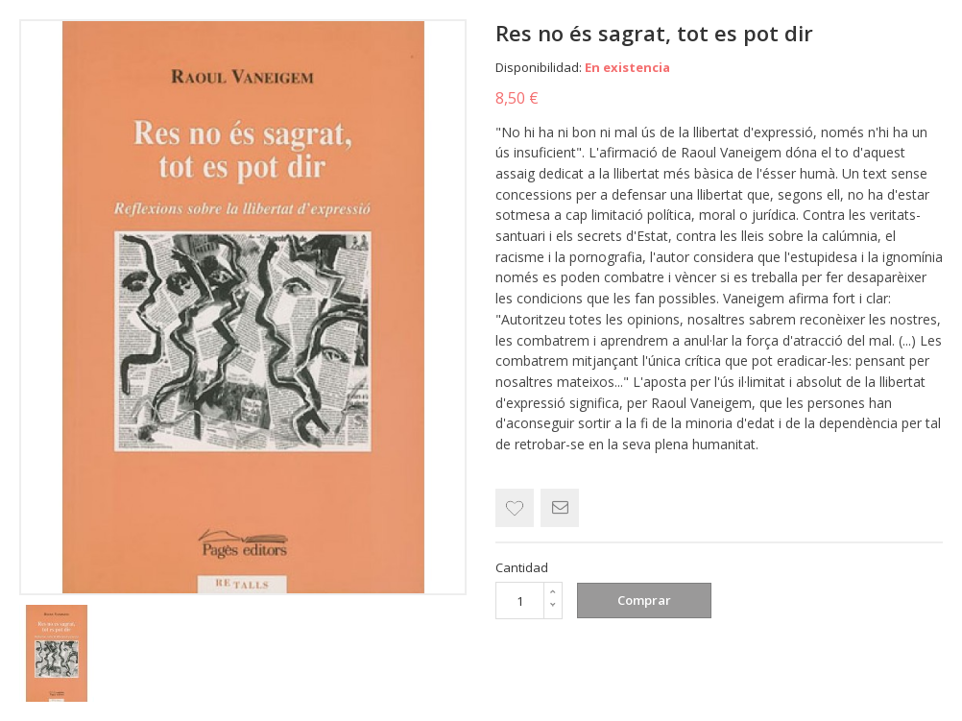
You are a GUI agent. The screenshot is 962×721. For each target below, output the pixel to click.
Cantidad (521, 567)
